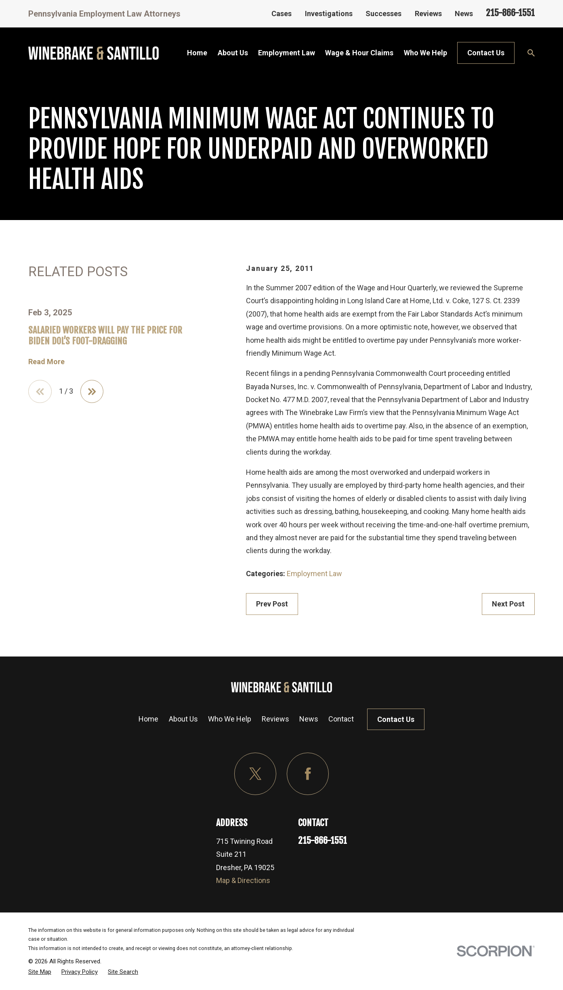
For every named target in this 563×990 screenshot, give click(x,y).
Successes (383, 13)
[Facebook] (308, 774)
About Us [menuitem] (233, 52)
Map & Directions (243, 880)
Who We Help (229, 719)
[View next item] (92, 391)
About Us (183, 719)
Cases (281, 13)
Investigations (329, 13)
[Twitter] (255, 774)
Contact (341, 719)
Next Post (508, 604)
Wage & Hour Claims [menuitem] (359, 52)
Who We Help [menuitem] (425, 52)
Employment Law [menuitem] (286, 52)
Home (148, 719)
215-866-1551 (510, 13)
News (464, 13)
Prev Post (272, 604)
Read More (46, 362)
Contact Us (485, 52)
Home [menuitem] (197, 52)
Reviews (428, 13)
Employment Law (314, 573)
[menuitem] (39, 972)
